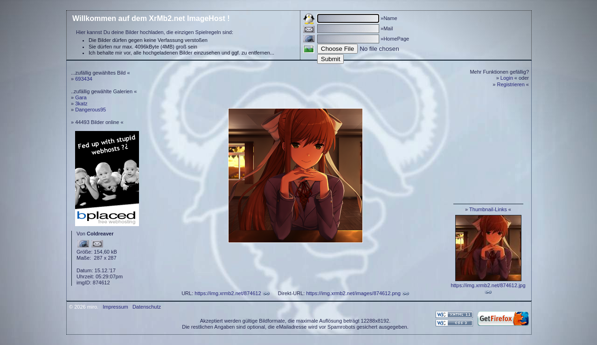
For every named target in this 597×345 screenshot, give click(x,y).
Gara (80, 97)
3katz (81, 103)
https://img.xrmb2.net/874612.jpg (488, 285)
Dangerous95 (90, 109)
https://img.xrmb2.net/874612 (227, 293)
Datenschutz (146, 307)
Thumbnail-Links (488, 209)
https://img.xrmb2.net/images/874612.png (353, 293)
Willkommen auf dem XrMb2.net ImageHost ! (151, 18)
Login (506, 78)
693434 (83, 79)
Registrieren (511, 84)
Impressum (115, 307)
